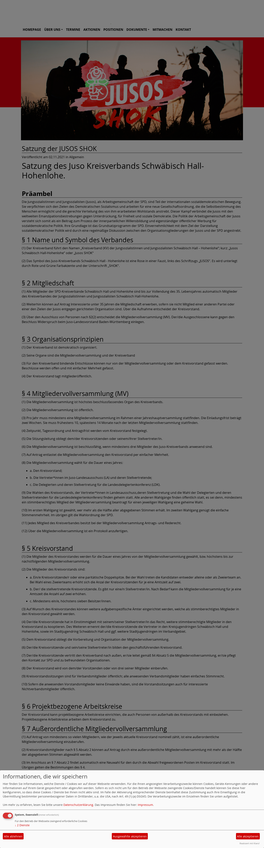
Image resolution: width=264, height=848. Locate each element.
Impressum (145, 805)
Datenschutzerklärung (78, 805)
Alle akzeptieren (248, 836)
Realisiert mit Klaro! (250, 843)
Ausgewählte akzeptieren (130, 836)
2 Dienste (22, 825)
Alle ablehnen (13, 836)
